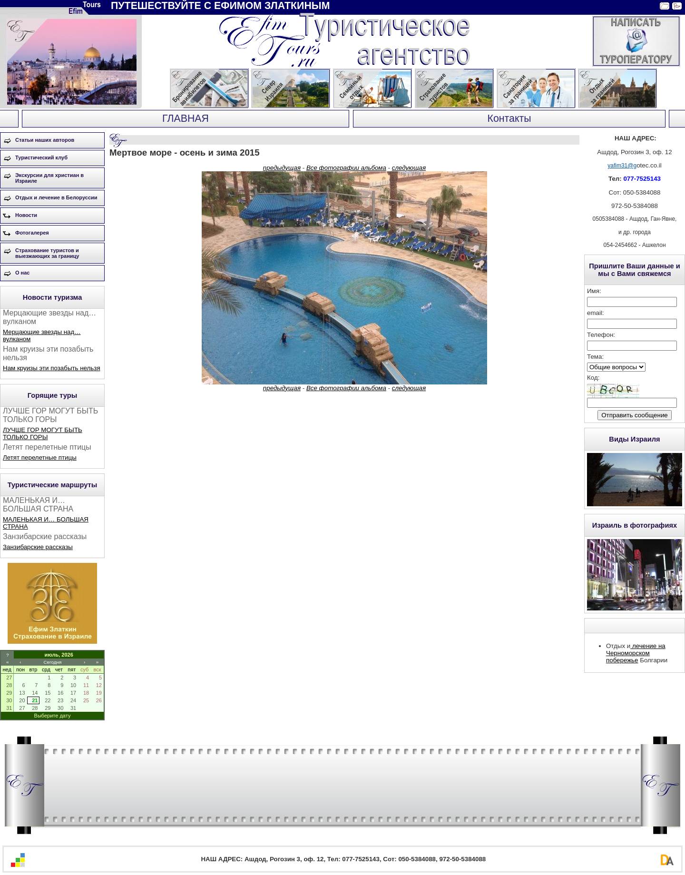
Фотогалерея (32, 233)
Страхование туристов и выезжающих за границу (47, 253)
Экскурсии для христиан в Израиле (49, 178)
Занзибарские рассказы (38, 547)
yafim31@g (621, 165)
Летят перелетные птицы (40, 457)
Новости (26, 215)
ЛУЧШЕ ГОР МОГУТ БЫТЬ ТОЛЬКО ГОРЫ (42, 433)
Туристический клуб (41, 157)
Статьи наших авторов (44, 140)
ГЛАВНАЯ (185, 118)
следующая (409, 167)
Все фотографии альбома (346, 167)
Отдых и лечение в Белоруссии (56, 197)
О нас (22, 272)
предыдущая (282, 167)
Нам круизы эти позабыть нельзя (51, 368)
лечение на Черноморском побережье (635, 653)
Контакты (509, 118)
